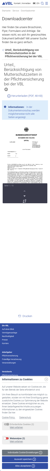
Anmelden (26, 3)
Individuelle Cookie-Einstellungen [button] (25, 452)
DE (34, 3)
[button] (25, 316)
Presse (5, 340)
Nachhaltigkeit (8, 336)
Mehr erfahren (16, 427)
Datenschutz (25, 417)
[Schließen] (39, 103)
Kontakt (17, 3)
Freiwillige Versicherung (11, 359)
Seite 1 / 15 (8, 186)
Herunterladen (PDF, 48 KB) (25, 95)
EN (38, 3)
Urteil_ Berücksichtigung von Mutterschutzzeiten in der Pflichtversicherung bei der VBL (24, 74)
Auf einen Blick (8, 329)
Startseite (6, 11)
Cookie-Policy (8, 417)
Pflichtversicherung (10, 356)
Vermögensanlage (9, 333)
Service (16, 11)
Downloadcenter (28, 11)
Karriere (5, 343)
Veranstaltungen (9, 363)
